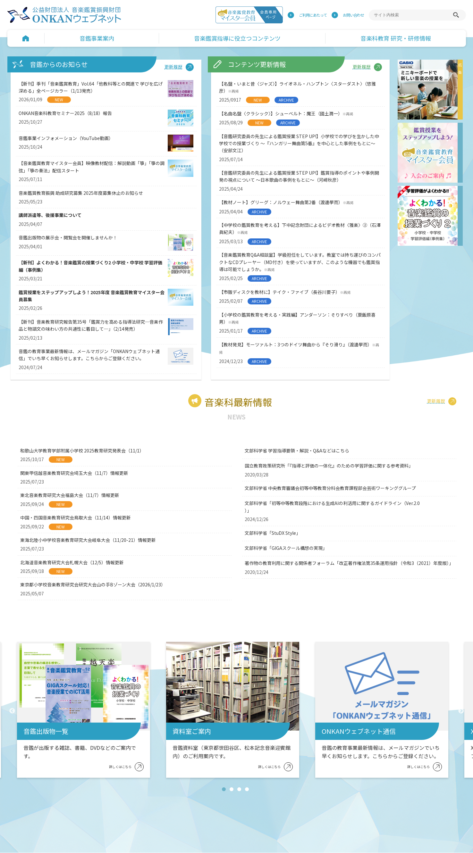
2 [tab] (233, 790)
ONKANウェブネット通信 (359, 731)
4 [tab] (248, 790)
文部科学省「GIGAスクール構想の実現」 (286, 548)
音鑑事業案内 (97, 38)
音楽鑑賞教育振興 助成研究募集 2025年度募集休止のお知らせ (81, 193)
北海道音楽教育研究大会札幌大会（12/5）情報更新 (72, 562)
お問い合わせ (353, 15)
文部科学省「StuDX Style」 (272, 533)
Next (461, 711)
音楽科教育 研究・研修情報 (395, 38)
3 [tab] (240, 790)
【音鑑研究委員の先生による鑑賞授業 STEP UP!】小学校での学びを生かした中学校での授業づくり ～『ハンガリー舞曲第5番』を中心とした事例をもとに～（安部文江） (299, 143)
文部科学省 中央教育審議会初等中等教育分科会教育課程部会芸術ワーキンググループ (330, 488)
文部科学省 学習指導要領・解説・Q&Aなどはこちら (297, 450)
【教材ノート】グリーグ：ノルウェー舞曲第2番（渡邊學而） (286, 202)
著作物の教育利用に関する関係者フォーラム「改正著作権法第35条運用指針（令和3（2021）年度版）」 (349, 563)
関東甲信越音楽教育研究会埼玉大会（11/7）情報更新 (74, 473)
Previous (12, 711)
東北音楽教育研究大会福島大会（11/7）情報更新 (69, 495)
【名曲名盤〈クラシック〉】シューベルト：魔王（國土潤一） (286, 113)
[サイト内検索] (412, 15)
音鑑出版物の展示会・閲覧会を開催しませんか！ (68, 237)
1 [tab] (225, 790)
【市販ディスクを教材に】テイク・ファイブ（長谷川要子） (285, 292)
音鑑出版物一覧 (45, 731)
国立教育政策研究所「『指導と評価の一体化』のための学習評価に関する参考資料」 (329, 465)
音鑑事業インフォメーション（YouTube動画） (66, 138)
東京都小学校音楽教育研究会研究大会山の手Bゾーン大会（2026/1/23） (92, 584)
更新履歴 (173, 66)
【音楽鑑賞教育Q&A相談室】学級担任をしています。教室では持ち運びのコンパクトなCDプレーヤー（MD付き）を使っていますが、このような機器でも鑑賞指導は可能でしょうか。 (300, 262)
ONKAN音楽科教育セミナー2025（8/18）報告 (65, 113)
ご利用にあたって (313, 15)
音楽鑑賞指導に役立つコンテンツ (237, 38)
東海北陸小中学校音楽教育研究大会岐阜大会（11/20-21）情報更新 (88, 540)
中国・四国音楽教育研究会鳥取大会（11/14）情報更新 (75, 517)
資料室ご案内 (192, 731)
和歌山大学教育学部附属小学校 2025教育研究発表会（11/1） (82, 450)
